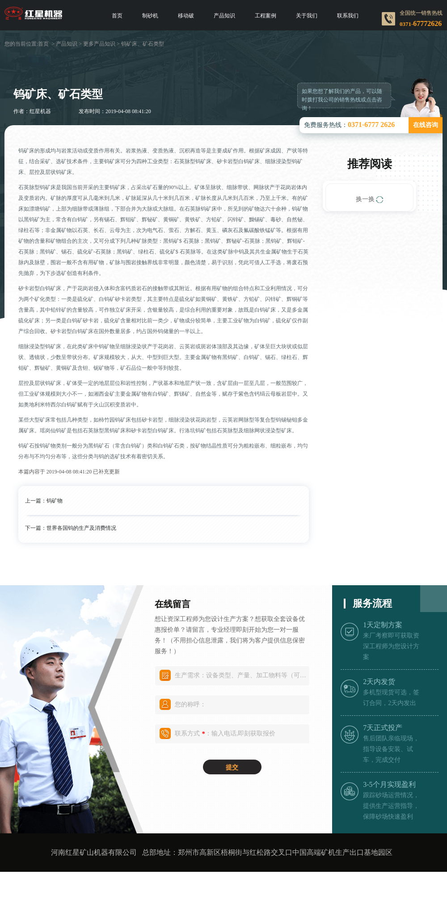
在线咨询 (425, 125)
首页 (117, 15)
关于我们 (306, 15)
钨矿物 (54, 501)
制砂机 (150, 15)
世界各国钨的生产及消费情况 (81, 528)
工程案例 (265, 15)
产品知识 (224, 15)
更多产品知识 (99, 44)
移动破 (186, 15)
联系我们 (347, 15)
